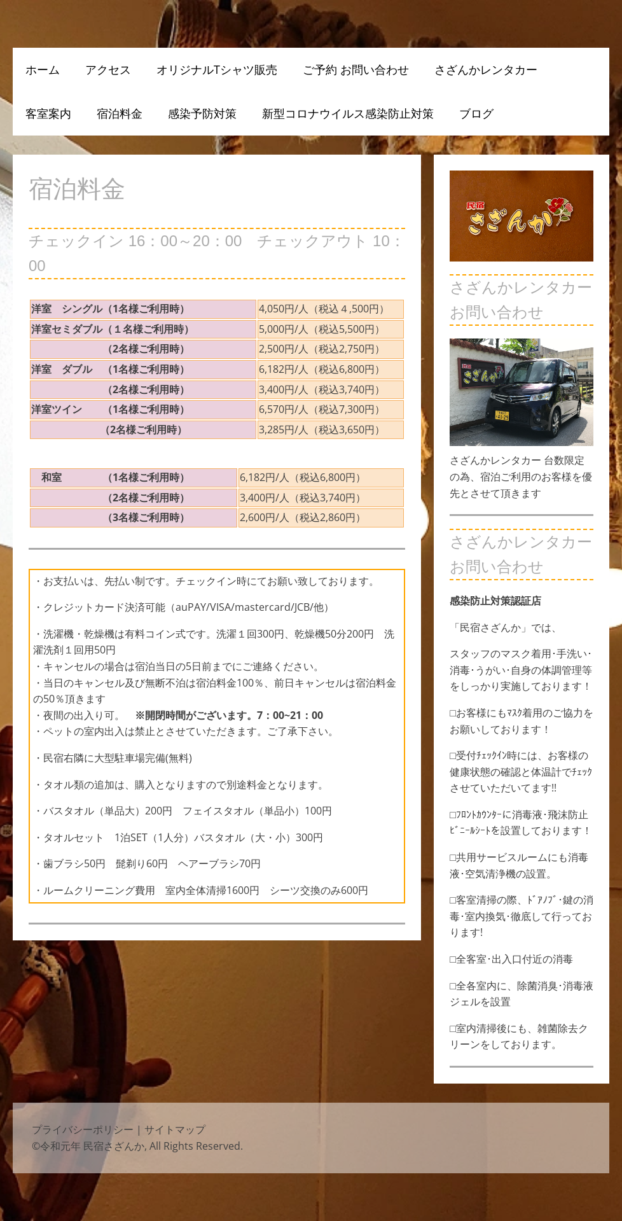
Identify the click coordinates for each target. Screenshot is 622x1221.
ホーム (42, 69)
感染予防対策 (202, 113)
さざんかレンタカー (485, 69)
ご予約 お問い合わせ (356, 69)
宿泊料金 (119, 113)
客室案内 (48, 113)
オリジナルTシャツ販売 (216, 69)
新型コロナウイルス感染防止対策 (348, 113)
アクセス (108, 69)
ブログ (476, 113)
